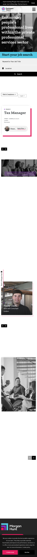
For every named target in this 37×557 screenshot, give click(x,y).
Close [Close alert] (33, 3)
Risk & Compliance (8, 96)
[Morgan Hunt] (11, 526)
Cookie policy (26, 547)
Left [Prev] (3, 149)
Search (19, 74)
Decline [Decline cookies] (27, 552)
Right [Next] (6, 149)
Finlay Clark (10, 307)
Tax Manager (15, 114)
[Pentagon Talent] (7, 9)
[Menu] (34, 9)
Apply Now (20, 130)
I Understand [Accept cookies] (10, 552)
